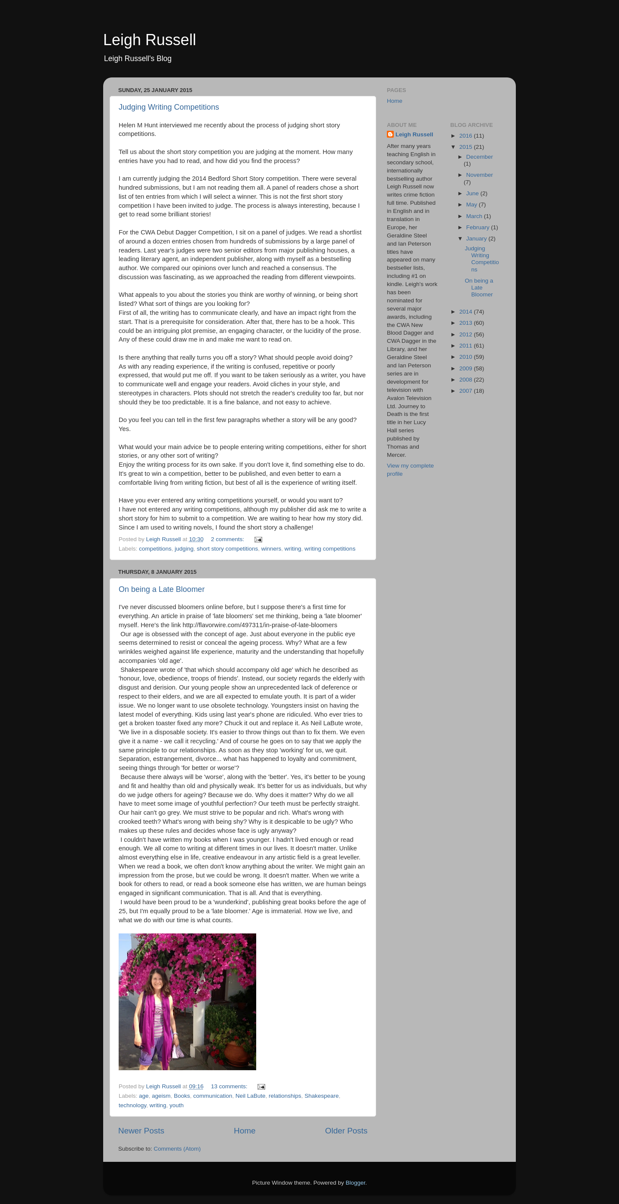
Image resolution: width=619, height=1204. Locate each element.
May (472, 204)
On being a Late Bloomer (162, 589)
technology (132, 1105)
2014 (466, 311)
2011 (466, 345)
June (473, 193)
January (477, 238)
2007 (466, 391)
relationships (285, 1096)
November (479, 175)
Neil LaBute (251, 1096)
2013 (466, 323)
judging (184, 548)
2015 (466, 147)
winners (271, 548)
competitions (155, 548)
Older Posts (346, 1130)
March (475, 216)
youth (176, 1105)
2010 (466, 357)
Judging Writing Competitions (169, 107)
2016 (466, 135)
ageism (161, 1096)
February (478, 227)
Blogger (355, 1182)
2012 (466, 334)
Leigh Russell (149, 40)
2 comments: (228, 539)
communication (212, 1096)
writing (293, 548)
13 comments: (230, 1086)
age (144, 1096)
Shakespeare (321, 1096)
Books (182, 1096)
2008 (466, 379)
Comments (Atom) (177, 1148)
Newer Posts (141, 1130)
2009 (466, 368)
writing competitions (329, 548)
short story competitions (227, 548)
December (479, 157)
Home (244, 1130)
